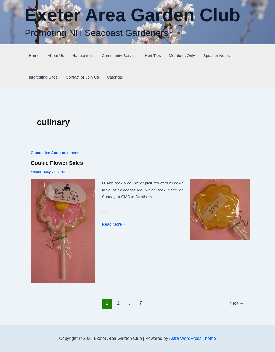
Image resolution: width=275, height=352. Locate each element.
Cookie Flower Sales (57, 163)
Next (237, 303)
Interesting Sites (43, 77)
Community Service (119, 55)
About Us (56, 55)
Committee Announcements (56, 153)
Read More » (113, 224)
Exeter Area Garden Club (132, 15)
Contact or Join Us (82, 77)
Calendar (115, 77)
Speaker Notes (216, 55)
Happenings (83, 55)
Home (34, 55)
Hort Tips (153, 55)
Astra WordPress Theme (192, 338)
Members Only (182, 55)
